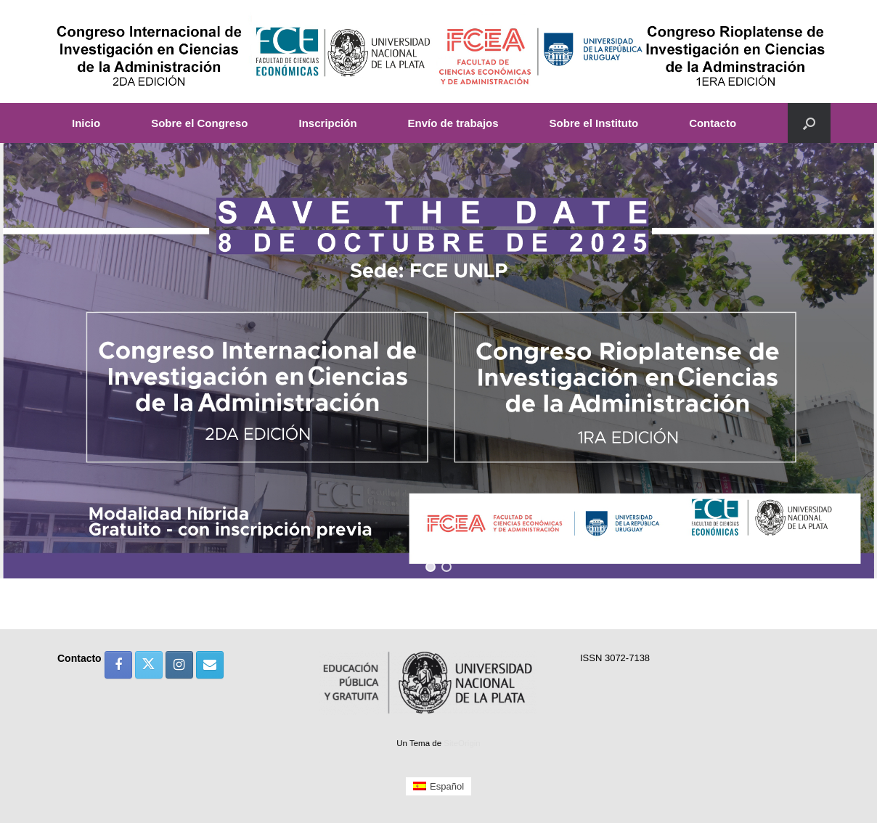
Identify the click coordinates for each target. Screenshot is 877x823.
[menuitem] (438, 786)
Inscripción (328, 123)
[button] (809, 123)
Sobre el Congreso (199, 123)
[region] (438, 360)
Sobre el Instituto (594, 123)
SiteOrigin (462, 743)
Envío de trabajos (453, 123)
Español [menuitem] (447, 786)
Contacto (712, 123)
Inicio (86, 123)
